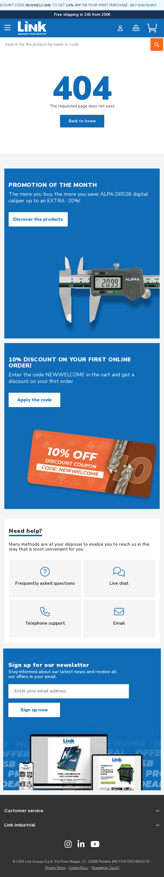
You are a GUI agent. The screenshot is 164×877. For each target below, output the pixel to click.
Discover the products (38, 219)
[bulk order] (136, 28)
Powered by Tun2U (105, 868)
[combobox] (82, 44)
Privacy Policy (55, 868)
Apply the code (34, 400)
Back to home (82, 121)
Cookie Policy (78, 868)
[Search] (157, 44)
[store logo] (32, 28)
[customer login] (120, 28)
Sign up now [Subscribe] (34, 710)
